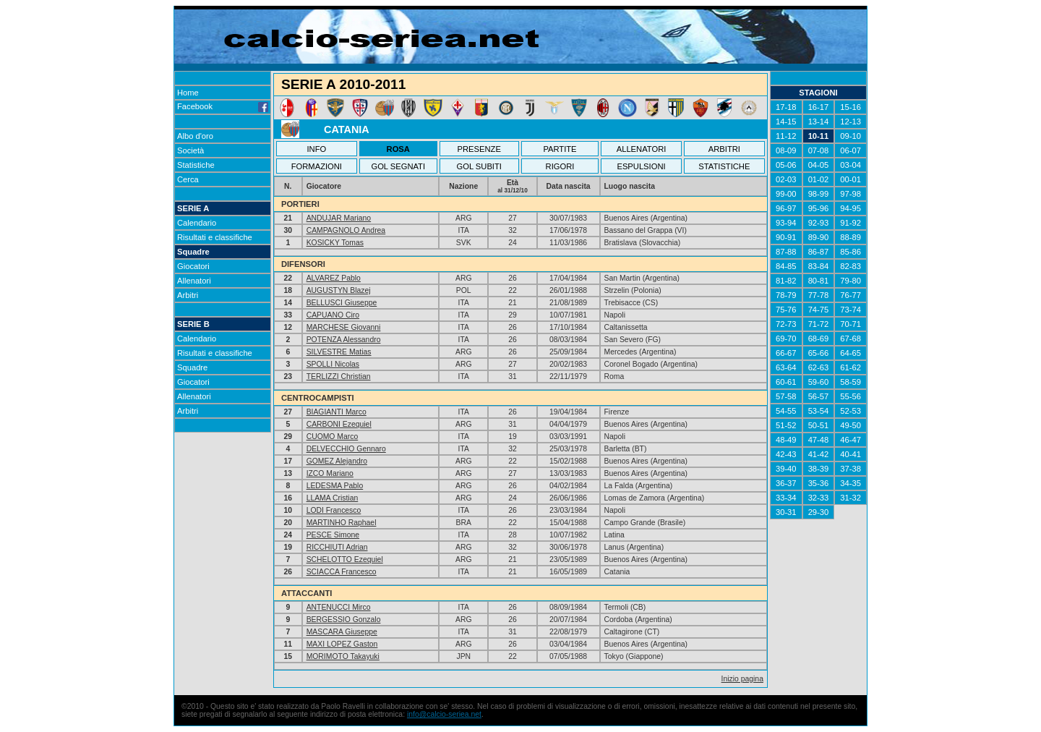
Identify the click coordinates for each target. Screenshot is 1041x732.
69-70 (786, 338)
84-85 (786, 266)
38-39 (818, 468)
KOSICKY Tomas (335, 243)
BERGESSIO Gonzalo (344, 620)
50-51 (818, 425)
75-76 (786, 309)
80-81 (818, 280)
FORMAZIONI (316, 166)
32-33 (818, 497)
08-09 (786, 150)
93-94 (786, 222)
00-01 (850, 179)
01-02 (818, 179)
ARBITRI (724, 149)
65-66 (818, 353)
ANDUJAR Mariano (339, 218)
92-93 (818, 222)
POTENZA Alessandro (344, 340)
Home (188, 92)
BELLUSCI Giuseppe (342, 303)
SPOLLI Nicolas (333, 364)
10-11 (818, 136)
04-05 (818, 165)
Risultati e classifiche (214, 237)
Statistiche (196, 165)
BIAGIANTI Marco (337, 412)
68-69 (818, 338)
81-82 (786, 280)
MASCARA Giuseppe (342, 632)
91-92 (850, 222)
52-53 (850, 411)
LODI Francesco (334, 510)
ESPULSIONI (641, 166)
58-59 (850, 382)
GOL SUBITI (479, 166)
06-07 (850, 150)
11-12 (786, 136)
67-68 (850, 338)
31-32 (850, 497)
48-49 (786, 439)
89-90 (818, 237)
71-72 (818, 324)
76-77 (850, 295)
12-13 (850, 121)
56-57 (818, 396)
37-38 (850, 468)
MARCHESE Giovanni (344, 327)
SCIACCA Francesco (342, 572)
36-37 (786, 483)
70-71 (850, 324)
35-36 (818, 483)
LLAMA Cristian (333, 498)
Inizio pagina (742, 679)
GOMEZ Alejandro (337, 461)
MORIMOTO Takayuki (343, 656)
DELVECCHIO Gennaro (346, 449)
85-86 (850, 251)
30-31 (786, 512)
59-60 (818, 382)
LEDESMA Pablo (335, 486)
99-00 (786, 194)
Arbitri (187, 295)
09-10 (850, 136)
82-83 (850, 266)
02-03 (786, 179)
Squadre (193, 251)
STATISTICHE (724, 166)
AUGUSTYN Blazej (339, 290)
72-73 (786, 324)
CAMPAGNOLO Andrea (346, 230)
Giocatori (193, 266)
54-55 (786, 411)
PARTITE (559, 149)
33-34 (786, 497)
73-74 (850, 309)
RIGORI (560, 166)
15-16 (850, 107)
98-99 (818, 194)
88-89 (850, 237)
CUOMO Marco (333, 437)
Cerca (188, 179)
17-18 (786, 107)
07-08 (818, 150)
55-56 (850, 396)
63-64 (786, 367)
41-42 (818, 454)
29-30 (818, 512)
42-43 (786, 454)
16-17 (818, 107)
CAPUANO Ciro (333, 315)
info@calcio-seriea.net (444, 714)
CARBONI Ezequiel (339, 424)
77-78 (818, 295)
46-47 (850, 439)
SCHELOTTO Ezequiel (345, 559)
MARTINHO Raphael (342, 523)
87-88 (786, 251)
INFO (317, 149)
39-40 (786, 468)
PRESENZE (479, 149)
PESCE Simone (333, 535)
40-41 (850, 454)
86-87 (818, 251)
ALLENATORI (642, 149)
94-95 (850, 208)
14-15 (786, 121)
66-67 (786, 353)
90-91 (786, 237)
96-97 (786, 208)
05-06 (786, 165)
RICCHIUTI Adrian (337, 547)
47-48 (818, 439)
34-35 (850, 483)
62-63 (818, 367)
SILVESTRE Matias (339, 352)
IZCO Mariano (330, 473)
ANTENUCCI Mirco (339, 607)
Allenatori (194, 280)
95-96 (818, 208)
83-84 (818, 266)
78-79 (786, 295)
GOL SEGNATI (398, 166)
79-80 (850, 280)
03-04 (850, 165)
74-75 (818, 309)
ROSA (398, 149)
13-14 (818, 121)
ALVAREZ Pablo (334, 278)
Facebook (222, 106)
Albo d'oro (195, 136)
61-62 (850, 367)
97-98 (850, 194)
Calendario (196, 222)
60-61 (786, 382)
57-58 (786, 396)
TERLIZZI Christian (339, 376)
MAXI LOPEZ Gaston (342, 644)
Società (190, 150)
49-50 (850, 425)
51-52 (786, 425)
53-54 (818, 411)
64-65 (850, 353)
